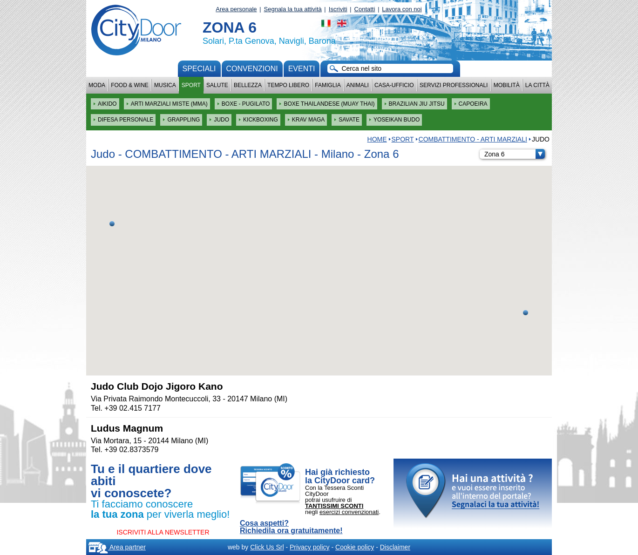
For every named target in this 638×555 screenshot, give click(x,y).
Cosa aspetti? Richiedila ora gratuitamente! (291, 527)
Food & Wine (130, 85)
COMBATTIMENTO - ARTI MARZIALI (473, 139)
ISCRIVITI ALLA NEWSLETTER (162, 532)
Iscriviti (338, 9)
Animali (357, 85)
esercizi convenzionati (349, 511)
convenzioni (252, 69)
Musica (165, 85)
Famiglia (327, 85)
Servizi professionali (454, 85)
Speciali (199, 69)
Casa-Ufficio (394, 85)
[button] (112, 223)
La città (537, 85)
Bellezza (248, 85)
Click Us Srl (267, 547)
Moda (96, 85)
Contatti (364, 9)
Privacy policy (310, 547)
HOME (377, 139)
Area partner (117, 547)
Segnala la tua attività (293, 9)
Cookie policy (354, 547)
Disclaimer (395, 547)
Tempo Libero (288, 85)
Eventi (301, 69)
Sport (191, 85)
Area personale (236, 9)
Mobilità (507, 85)
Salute (217, 85)
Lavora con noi (401, 9)
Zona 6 (514, 154)
